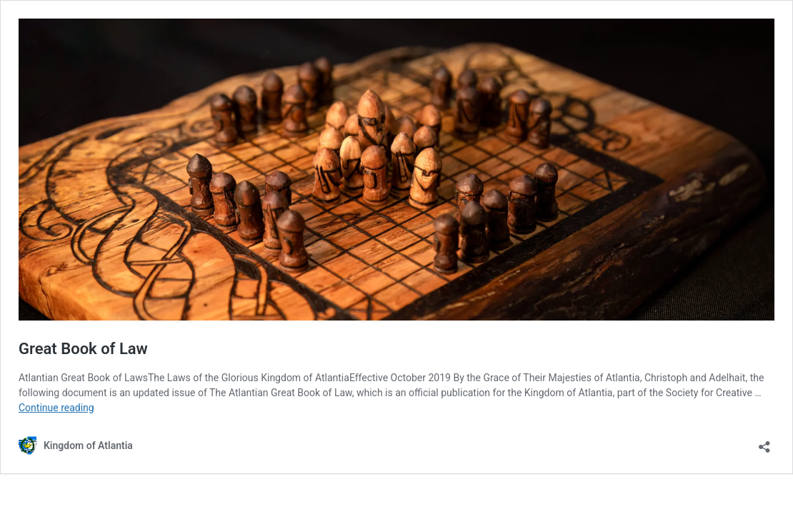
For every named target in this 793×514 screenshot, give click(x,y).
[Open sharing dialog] (764, 442)
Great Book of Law (83, 349)
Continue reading (56, 407)
